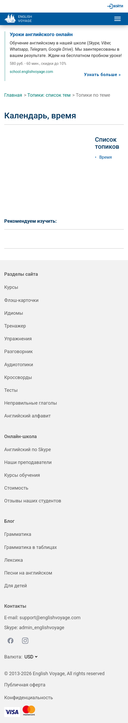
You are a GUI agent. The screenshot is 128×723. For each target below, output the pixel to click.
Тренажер (15, 326)
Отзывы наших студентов (32, 500)
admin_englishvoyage (41, 627)
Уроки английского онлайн (41, 34)
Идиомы (13, 313)
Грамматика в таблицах (30, 547)
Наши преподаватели (28, 462)
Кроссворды (18, 377)
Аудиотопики (18, 364)
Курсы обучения (22, 475)
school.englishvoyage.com (31, 72)
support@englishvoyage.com (50, 617)
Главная (13, 95)
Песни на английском (28, 573)
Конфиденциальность (28, 697)
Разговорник (18, 351)
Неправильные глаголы (30, 403)
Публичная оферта (24, 684)
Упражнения (18, 338)
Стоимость (16, 488)
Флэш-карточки (21, 300)
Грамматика (17, 534)
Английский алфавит (27, 415)
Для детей (15, 585)
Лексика (13, 560)
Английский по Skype (27, 449)
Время (105, 157)
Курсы (11, 287)
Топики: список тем (49, 95)
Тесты (11, 390)
